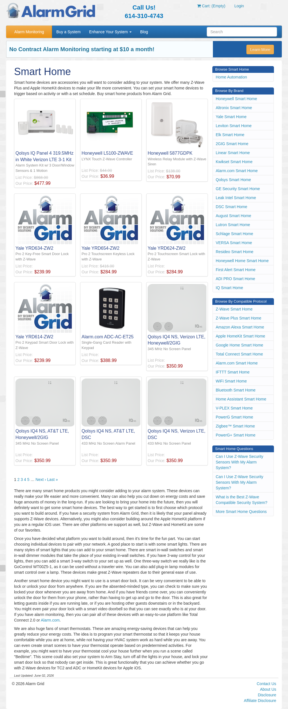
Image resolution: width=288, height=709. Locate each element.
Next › (40, 479)
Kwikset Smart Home (234, 161)
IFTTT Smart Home (232, 372)
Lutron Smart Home (233, 224)
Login (239, 6)
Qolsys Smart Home (233, 179)
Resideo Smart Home (234, 251)
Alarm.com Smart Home (237, 170)
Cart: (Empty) (211, 6)
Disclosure (267, 695)
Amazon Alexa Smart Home (240, 327)
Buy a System (68, 32)
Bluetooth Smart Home (236, 390)
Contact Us (266, 683)
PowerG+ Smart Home (235, 435)
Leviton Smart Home (234, 125)
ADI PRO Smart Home (235, 278)
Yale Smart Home (231, 116)
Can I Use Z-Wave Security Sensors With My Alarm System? (239, 462)
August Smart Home (233, 215)
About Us (268, 689)
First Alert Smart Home (236, 269)
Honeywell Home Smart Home (242, 260)
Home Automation (231, 77)
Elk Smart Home (230, 134)
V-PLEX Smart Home (234, 408)
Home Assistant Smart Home (241, 399)
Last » (52, 479)
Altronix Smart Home (234, 107)
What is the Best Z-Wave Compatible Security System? (241, 500)
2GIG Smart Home (232, 143)
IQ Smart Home (229, 287)
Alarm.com (50, 620)
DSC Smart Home (231, 206)
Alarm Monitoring (29, 32)
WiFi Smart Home (231, 381)
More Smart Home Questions (241, 511)
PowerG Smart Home (234, 417)
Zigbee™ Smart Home (235, 426)
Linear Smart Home (233, 152)
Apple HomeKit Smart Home (240, 336)
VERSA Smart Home (234, 242)
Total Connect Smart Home (239, 354)
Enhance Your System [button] (110, 32)
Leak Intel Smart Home (236, 197)
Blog (144, 32)
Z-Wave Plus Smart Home (238, 318)
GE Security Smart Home (238, 188)
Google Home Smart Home (239, 345)
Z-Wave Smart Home (234, 309)
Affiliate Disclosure (260, 700)
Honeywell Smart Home (236, 98)
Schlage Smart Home (234, 233)
